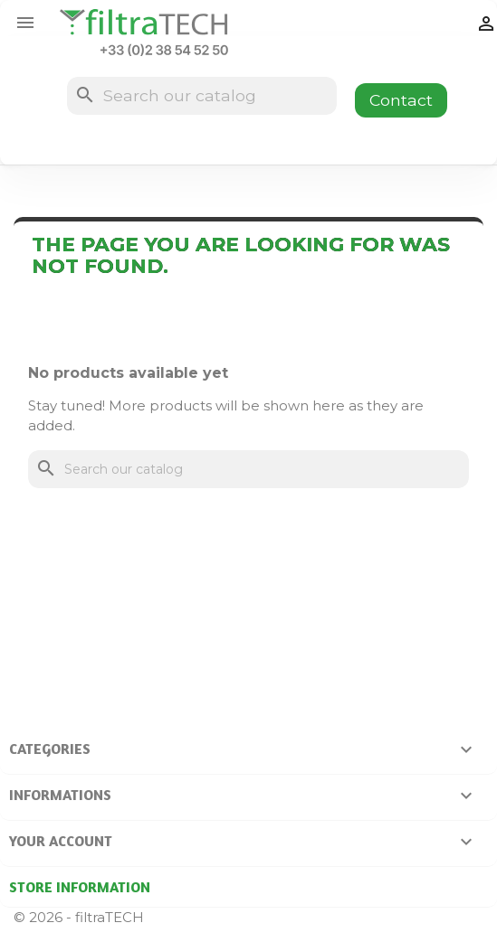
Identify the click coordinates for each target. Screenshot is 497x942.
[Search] (202, 96)
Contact (401, 99)
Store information (79, 887)
